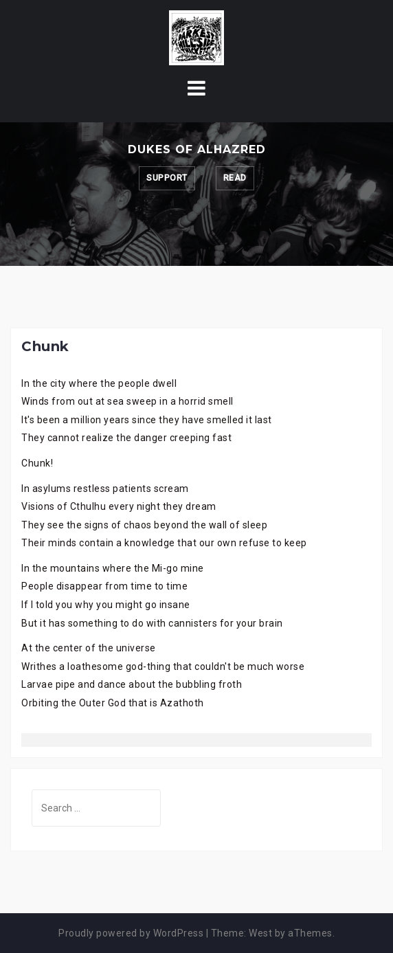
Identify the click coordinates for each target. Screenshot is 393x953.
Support (167, 178)
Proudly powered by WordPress (130, 933)
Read (235, 178)
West (260, 933)
